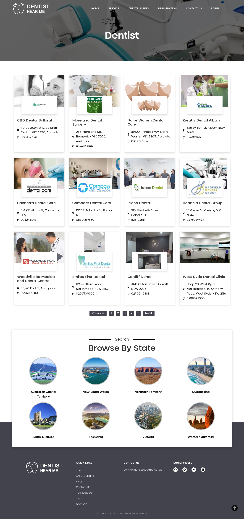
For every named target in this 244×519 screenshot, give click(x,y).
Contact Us (194, 8)
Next (148, 313)
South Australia (43, 437)
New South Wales (96, 392)
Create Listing (139, 8)
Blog (79, 481)
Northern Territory (148, 392)
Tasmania (96, 437)
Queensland (201, 392)
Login (215, 8)
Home (95, 8)
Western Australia (201, 437)
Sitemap (81, 504)
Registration (167, 8)
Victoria (148, 437)
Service (113, 8)
